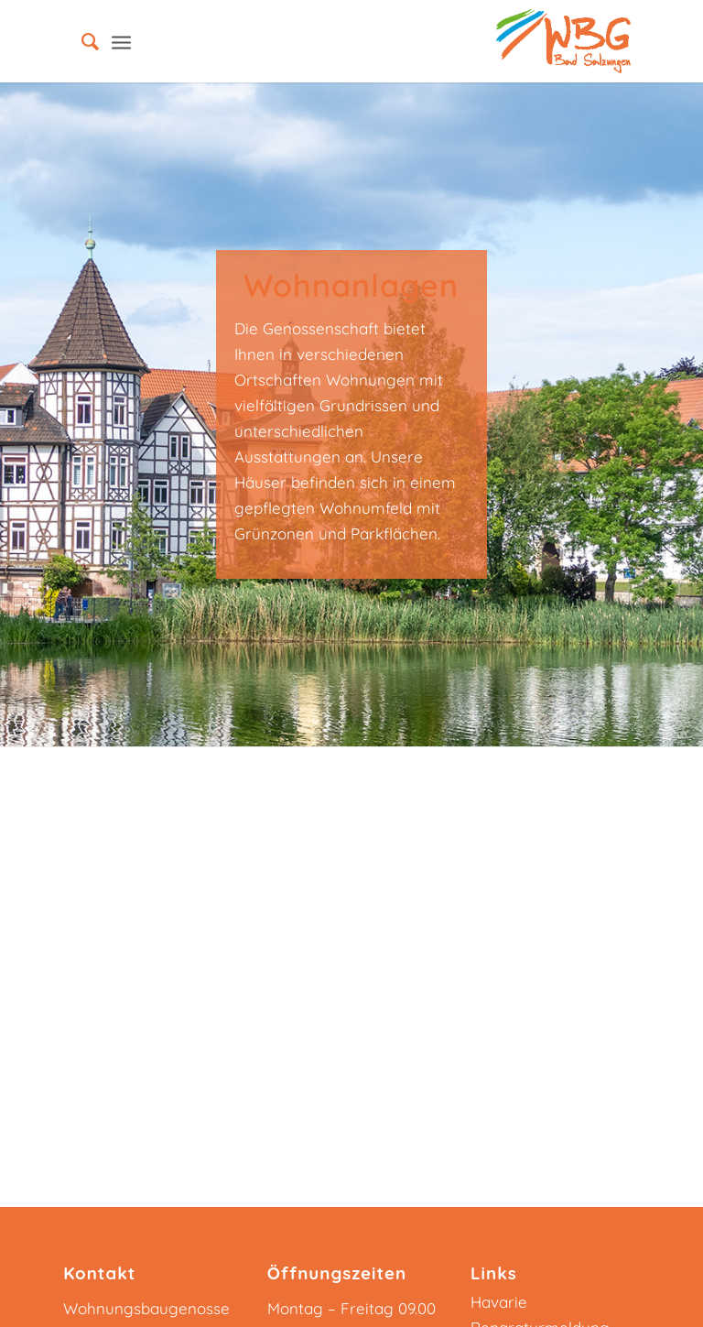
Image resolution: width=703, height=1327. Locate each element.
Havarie (498, 1301)
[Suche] (81, 41)
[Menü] (121, 41)
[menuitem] (81, 41)
